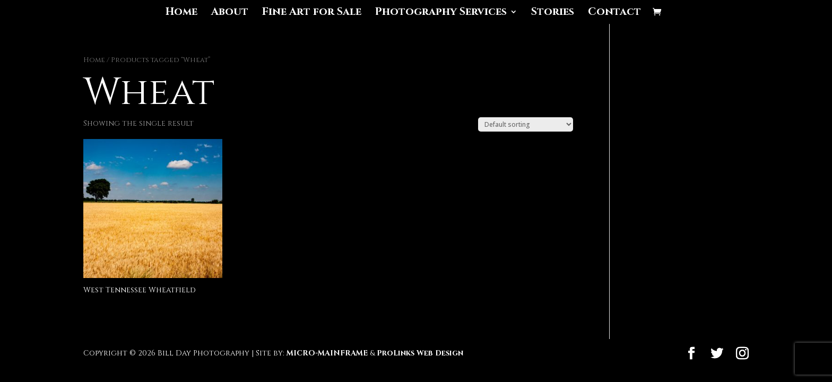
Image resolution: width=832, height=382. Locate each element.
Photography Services (441, 13)
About (229, 13)
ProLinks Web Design (420, 353)
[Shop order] (525, 124)
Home (181, 13)
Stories (552, 13)
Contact (614, 13)
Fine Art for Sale (311, 13)
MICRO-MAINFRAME (327, 353)
